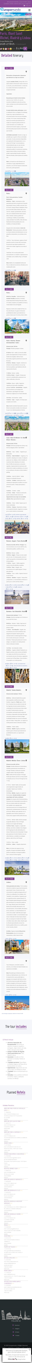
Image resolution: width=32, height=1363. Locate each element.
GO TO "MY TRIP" (23, 1)
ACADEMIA (7, 3)
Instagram (16, 1337)
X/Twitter (16, 1340)
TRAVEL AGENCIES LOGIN (15, 3)
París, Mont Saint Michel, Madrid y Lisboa (16, 37)
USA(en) (28, 5)
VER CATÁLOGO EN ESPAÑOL (12, 1)
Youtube (16, 1343)
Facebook (16, 1333)
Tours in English (26, 3)
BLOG (29, 1)
